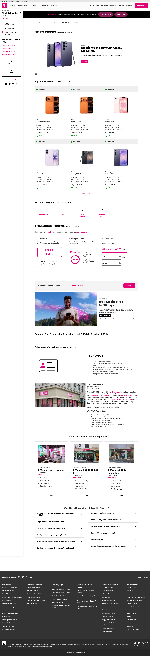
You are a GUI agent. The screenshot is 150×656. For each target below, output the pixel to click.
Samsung (118, 400)
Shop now (84, 61)
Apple (112, 400)
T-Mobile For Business (8, 51)
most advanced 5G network (101, 396)
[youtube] (13, 84)
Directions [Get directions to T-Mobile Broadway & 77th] (11, 62)
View (51, 495)
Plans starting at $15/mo (9, 54)
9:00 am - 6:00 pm (117, 481)
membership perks (115, 392)
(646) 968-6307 (115, 484)
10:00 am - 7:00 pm (11, 24)
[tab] (59, 514)
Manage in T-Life (106, 14)
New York (48, 23)
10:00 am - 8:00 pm (82, 481)
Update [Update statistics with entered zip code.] (129, 285)
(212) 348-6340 (80, 484)
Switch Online (121, 14)
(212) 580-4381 (8, 29)
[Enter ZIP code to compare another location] (78, 285)
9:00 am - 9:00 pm (46, 478)
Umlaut (50, 232)
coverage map (82, 232)
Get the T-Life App (11, 79)
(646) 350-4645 (44, 481)
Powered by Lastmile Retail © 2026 (75, 653)
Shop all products (86, 193)
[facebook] (6, 84)
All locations (38, 23)
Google (129, 400)
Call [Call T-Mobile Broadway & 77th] (11, 71)
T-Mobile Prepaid (6, 48)
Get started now (105, 315)
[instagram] (17, 84)
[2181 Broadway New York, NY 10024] (11, 33)
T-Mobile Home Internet (8, 45)
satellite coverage (127, 396)
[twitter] (10, 84)
